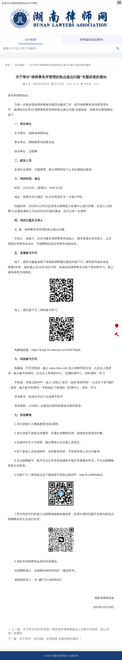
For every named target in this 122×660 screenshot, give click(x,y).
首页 (7, 65)
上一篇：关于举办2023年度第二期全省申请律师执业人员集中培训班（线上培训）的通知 (58, 631)
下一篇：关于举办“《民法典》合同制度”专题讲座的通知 (44, 638)
